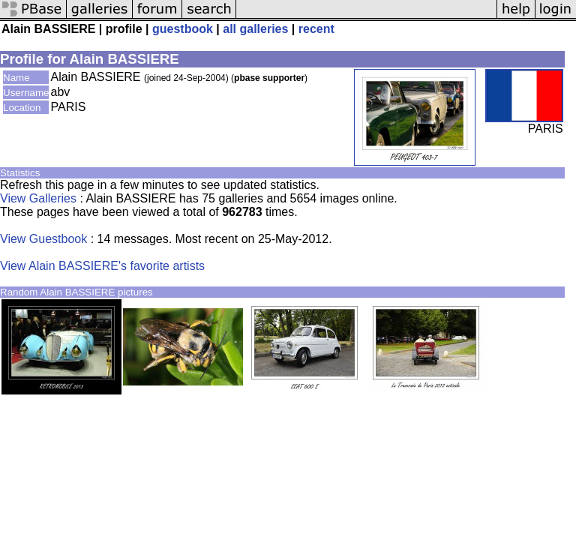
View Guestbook (43, 238)
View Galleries (38, 198)
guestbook (182, 28)
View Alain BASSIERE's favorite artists (102, 266)
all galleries (255, 28)
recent (316, 28)
